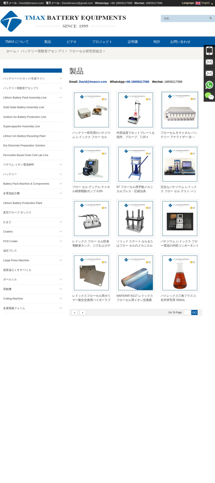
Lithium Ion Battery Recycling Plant (24, 135)
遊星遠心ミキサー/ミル (17, 269)
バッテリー (10, 173)
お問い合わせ (180, 41)
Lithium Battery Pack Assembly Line (25, 96)
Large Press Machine (16, 259)
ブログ (168, 469)
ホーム (12, 51)
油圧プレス (10, 250)
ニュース (67, 469)
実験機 (7, 288)
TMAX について (17, 41)
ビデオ (72, 41)
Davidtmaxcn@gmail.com (77, 3)
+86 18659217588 (121, 3)
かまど (7, 221)
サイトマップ (86, 469)
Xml (101, 469)
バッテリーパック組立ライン (119, 399)
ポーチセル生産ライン (115, 394)
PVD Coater (10, 240)
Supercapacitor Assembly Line (21, 125)
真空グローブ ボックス (17, 211)
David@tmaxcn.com (31, 3)
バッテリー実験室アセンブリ (44, 51)
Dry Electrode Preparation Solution (24, 144)
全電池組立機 (11, 192)
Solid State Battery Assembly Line (23, 106)
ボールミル (10, 278)
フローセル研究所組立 (87, 51)
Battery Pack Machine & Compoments (26, 183)
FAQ (135, 469)
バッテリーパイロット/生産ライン (24, 77)
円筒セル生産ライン (114, 409)
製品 (47, 41)
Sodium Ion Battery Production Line (24, 116)
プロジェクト (102, 41)
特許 (156, 41)
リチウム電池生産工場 (115, 419)
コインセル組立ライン (115, 404)
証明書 (133, 41)
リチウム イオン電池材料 (18, 163)
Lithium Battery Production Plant (22, 202)
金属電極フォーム (14, 307)
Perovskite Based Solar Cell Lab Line (25, 154)
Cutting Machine (13, 297)
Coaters (8, 230)
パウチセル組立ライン (115, 414)
